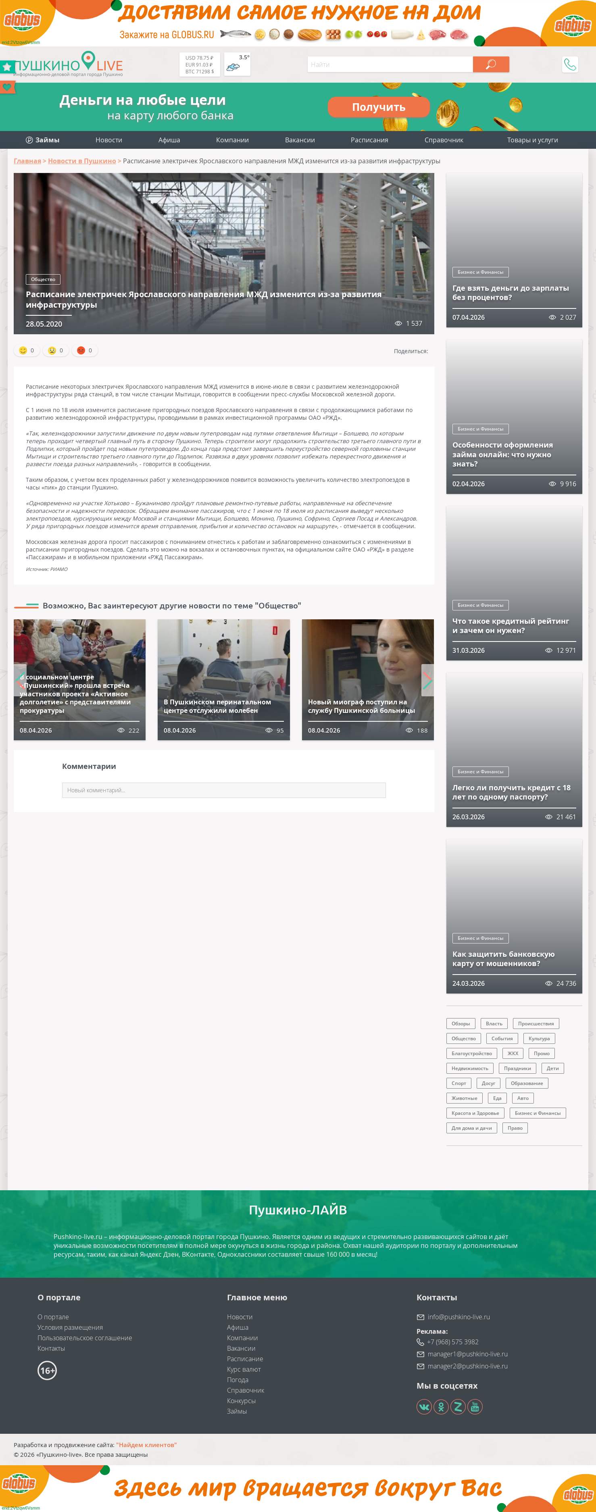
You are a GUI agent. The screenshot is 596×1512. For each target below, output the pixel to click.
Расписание (245, 1358)
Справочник (444, 139)
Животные (464, 1098)
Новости (109, 139)
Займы (237, 1411)
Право (515, 1128)
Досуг (488, 1083)
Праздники (517, 1068)
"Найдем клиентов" (146, 1445)
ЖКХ (513, 1053)
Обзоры (461, 1023)
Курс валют (244, 1369)
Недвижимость (470, 1068)
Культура (539, 1038)
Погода (237, 1379)
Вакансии (300, 139)
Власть (494, 1023)
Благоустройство (472, 1053)
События (502, 1038)
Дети (553, 1068)
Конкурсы (241, 1400)
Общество (43, 279)
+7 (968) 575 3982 (453, 1341)
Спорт (459, 1083)
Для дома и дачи (472, 1128)
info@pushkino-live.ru (459, 1316)
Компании (232, 139)
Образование (527, 1083)
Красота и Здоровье (475, 1113)
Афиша (169, 139)
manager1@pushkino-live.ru (468, 1354)
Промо (542, 1053)
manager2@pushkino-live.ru (468, 1366)
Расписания (369, 139)
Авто (523, 1098)
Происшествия (536, 1023)
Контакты (51, 1348)
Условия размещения (70, 1327)
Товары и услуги (532, 139)
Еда (497, 1098)
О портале (53, 1316)
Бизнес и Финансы (481, 272)
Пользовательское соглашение (85, 1337)
